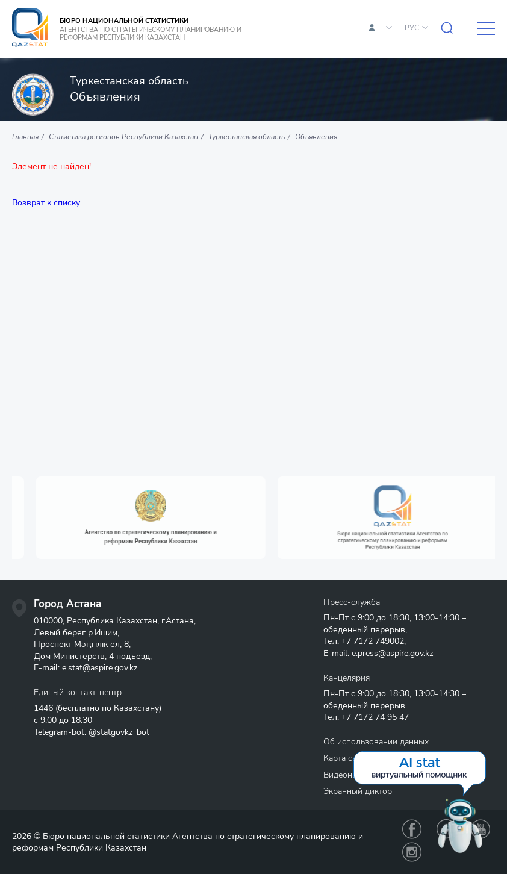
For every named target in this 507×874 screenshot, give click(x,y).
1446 (43, 708)
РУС (412, 28)
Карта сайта (346, 758)
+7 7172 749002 (372, 641)
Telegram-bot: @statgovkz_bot (91, 732)
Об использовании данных (376, 742)
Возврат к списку (46, 202)
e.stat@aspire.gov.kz (99, 667)
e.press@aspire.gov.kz (392, 653)
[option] (173, 517)
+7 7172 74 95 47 (375, 717)
